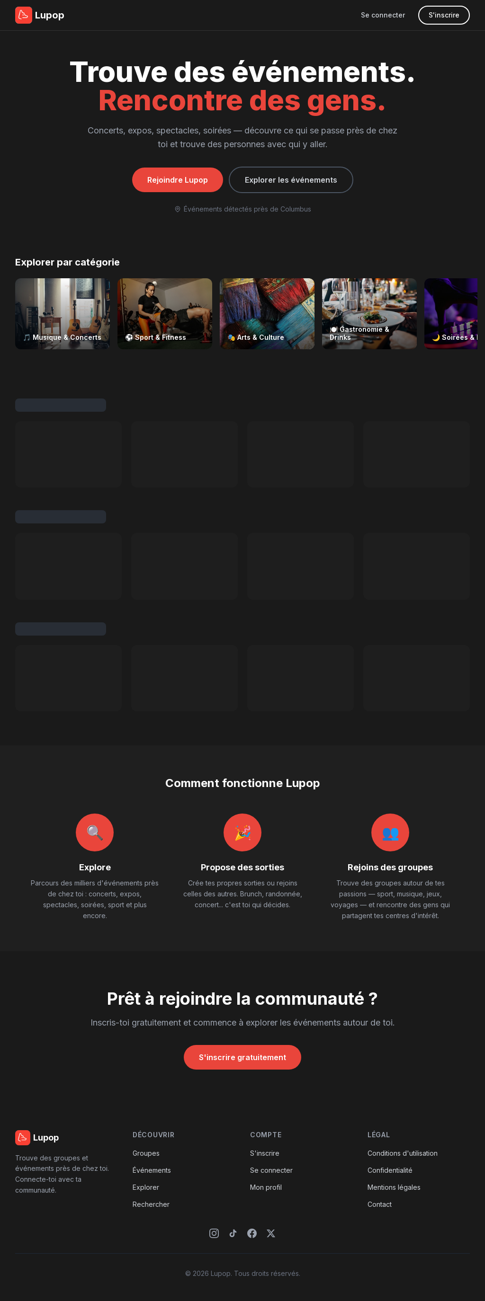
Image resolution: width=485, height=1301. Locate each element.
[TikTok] (233, 1233)
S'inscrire (444, 15)
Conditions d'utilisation (403, 1153)
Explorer (146, 1187)
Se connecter (383, 15)
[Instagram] (214, 1233)
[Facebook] (252, 1233)
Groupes (146, 1153)
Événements (152, 1170)
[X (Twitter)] (271, 1233)
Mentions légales (394, 1187)
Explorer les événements (291, 180)
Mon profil (266, 1187)
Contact (380, 1204)
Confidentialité (390, 1170)
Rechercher (151, 1204)
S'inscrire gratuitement (242, 1057)
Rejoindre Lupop (177, 180)
